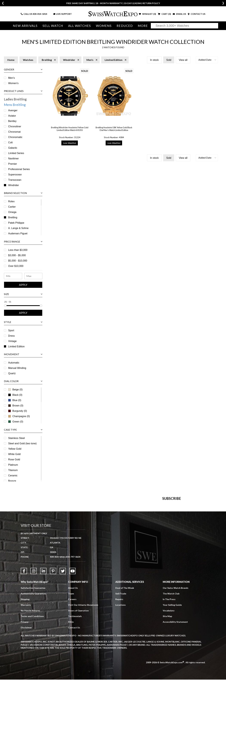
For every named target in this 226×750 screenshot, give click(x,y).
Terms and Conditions (32, 686)
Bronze (12, 481)
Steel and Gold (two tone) (22, 443)
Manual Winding (17, 368)
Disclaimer (26, 698)
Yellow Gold (14, 448)
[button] (207, 59)
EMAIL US (179, 14)
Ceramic (13, 475)
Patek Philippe (16, 222)
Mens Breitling (15, 105)
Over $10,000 (15, 266)
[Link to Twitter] (63, 641)
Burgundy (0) (17, 411)
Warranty (26, 675)
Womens (104, 26)
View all (183, 60)
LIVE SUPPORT (62, 14)
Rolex (11, 201)
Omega (12, 212)
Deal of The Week (124, 658)
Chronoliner (14, 126)
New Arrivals (25, 26)
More (143, 26)
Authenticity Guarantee (33, 664)
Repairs (119, 669)
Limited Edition (16, 346)
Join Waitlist (69, 142)
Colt (10, 142)
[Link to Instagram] (33, 641)
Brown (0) (15, 405)
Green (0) (15, 421)
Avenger (12, 110)
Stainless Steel (16, 438)
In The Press (169, 669)
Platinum (13, 464)
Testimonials (75, 686)
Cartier (12, 206)
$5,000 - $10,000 (17, 260)
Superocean (15, 174)
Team (71, 664)
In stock (154, 60)
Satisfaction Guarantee (33, 658)
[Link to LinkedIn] (43, 641)
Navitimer (13, 158)
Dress (11, 335)
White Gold (14, 454)
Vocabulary (168, 681)
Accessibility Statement (175, 692)
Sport (11, 330)
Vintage (12, 341)
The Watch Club (171, 664)
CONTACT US (196, 14)
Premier (12, 164)
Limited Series (16, 153)
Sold (168, 60)
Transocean (14, 180)
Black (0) (15, 395)
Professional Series (19, 169)
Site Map (167, 686)
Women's (13, 83)
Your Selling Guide (172, 675)
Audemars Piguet (17, 233)
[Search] (184, 25)
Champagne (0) (19, 416)
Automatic (13, 362)
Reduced (125, 26)
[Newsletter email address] (129, 551)
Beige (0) (15, 389)
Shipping (25, 669)
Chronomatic (15, 137)
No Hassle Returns (30, 681)
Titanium (13, 470)
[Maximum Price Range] (33, 276)
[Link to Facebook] (24, 641)
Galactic (12, 147)
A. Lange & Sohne (18, 228)
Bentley (12, 121)
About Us (73, 658)
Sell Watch (53, 26)
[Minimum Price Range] (13, 276)
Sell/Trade (120, 664)
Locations (120, 675)
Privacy (24, 692)
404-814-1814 (40, 14)
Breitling (12, 217)
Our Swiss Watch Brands (175, 658)
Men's (11, 78)
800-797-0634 (73, 627)
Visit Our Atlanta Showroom (83, 675)
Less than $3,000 (17, 250)
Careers (72, 669)
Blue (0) (14, 400)
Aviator (12, 115)
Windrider (13, 185)
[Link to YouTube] (72, 641)
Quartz (12, 373)
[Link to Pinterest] (53, 641)
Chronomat (14, 131)
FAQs (71, 692)
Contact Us (74, 698)
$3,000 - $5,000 (17, 255)
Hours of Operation (78, 681)
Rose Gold (14, 459)
